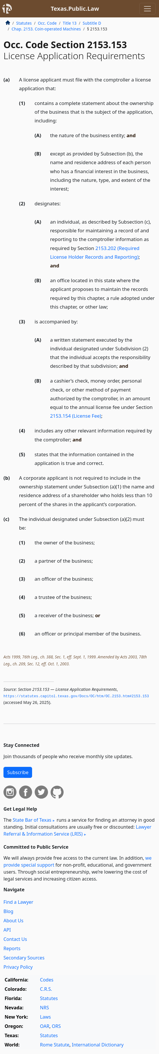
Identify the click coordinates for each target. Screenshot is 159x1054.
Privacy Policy (18, 967)
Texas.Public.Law (75, 8)
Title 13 (70, 23)
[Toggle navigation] (147, 9)
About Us (13, 920)
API (7, 930)
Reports (12, 948)
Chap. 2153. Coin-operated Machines (46, 29)
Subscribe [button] (17, 772)
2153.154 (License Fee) (75, 415)
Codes (46, 980)
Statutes (24, 23)
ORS (56, 1026)
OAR (44, 1026)
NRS (44, 1007)
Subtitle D (92, 23)
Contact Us (15, 939)
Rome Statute (54, 1045)
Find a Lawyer (18, 902)
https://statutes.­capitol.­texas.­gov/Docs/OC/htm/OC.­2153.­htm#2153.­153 (76, 696)
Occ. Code (47, 23)
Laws (45, 1017)
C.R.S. (46, 989)
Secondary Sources (24, 958)
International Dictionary (98, 1045)
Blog (8, 911)
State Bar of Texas (32, 820)
